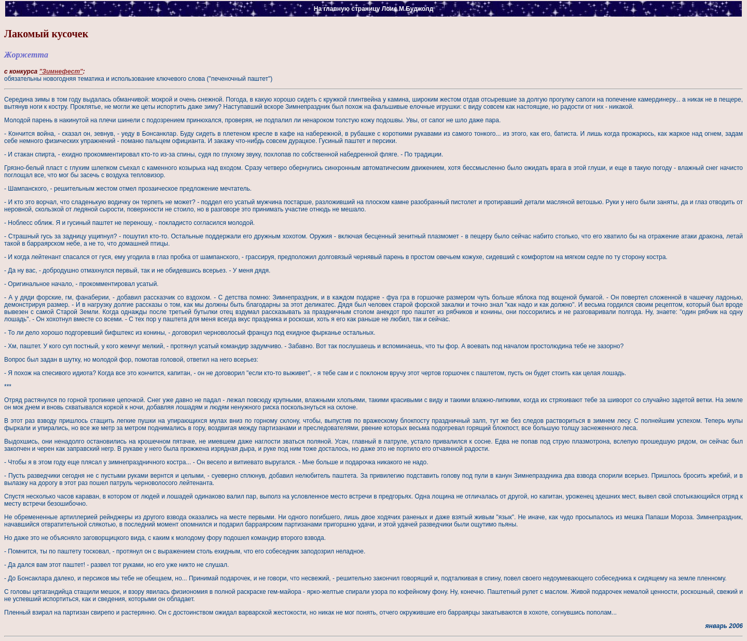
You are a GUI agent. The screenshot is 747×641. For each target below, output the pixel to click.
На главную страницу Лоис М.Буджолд (374, 8)
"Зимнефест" (61, 71)
